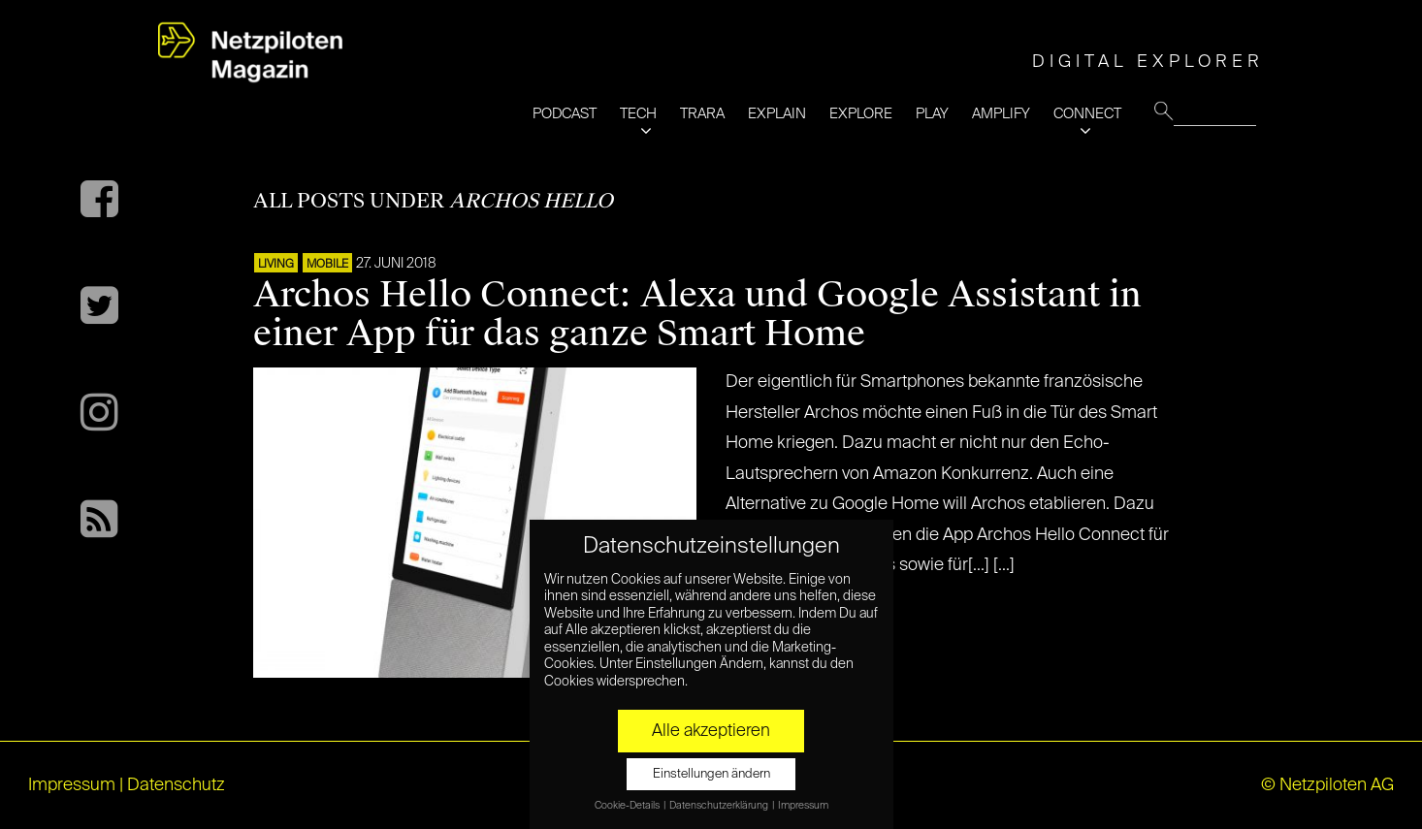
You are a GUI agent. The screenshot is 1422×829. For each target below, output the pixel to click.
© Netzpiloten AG (1327, 785)
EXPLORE (860, 114)
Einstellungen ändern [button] (711, 774)
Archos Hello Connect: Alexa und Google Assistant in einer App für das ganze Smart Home (697, 314)
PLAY (932, 114)
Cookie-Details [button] (628, 806)
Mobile (327, 265)
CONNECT (1087, 114)
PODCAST (565, 114)
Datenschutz (176, 785)
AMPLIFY (1001, 114)
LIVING (276, 265)
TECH (638, 114)
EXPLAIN (777, 114)
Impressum (71, 785)
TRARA (702, 114)
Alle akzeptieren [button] (711, 731)
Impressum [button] (803, 806)
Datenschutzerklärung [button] (719, 806)
